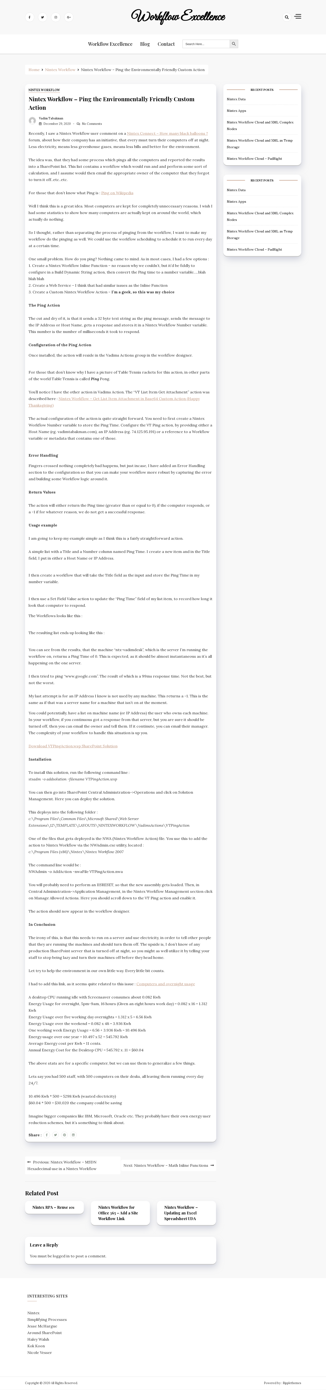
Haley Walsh (38, 1340)
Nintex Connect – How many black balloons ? (167, 134)
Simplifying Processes (47, 1320)
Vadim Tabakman (51, 119)
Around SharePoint (44, 1333)
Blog (145, 44)
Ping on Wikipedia (117, 193)
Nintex (33, 1313)
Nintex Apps (236, 111)
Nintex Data (236, 100)
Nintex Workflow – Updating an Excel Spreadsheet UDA (181, 1213)
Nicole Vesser (39, 1353)
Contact (166, 44)
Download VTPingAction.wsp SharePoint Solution (73, 746)
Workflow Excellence (178, 17)
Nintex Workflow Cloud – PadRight (254, 159)
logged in (61, 1256)
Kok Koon (36, 1346)
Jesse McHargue (42, 1326)
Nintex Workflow (44, 90)
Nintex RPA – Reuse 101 (53, 1207)
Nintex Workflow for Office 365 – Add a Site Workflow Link (118, 1213)
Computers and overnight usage (165, 984)
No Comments (92, 124)
